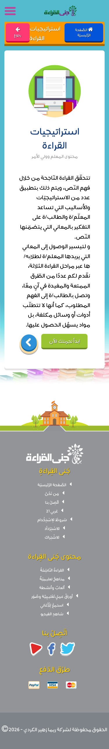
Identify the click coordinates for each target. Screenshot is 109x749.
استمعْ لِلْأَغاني (51, 604)
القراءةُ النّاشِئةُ (52, 569)
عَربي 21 (52, 510)
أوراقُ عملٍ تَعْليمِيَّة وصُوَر (52, 596)
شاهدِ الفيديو (52, 613)
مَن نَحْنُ (52, 493)
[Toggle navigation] (10, 11)
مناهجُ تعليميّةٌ (52, 578)
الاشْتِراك (52, 536)
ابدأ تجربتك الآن (64, 340)
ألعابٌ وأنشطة (52, 587)
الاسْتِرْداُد (52, 528)
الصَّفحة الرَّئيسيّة (51, 484)
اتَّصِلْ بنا (52, 501)
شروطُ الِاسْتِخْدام (52, 519)
